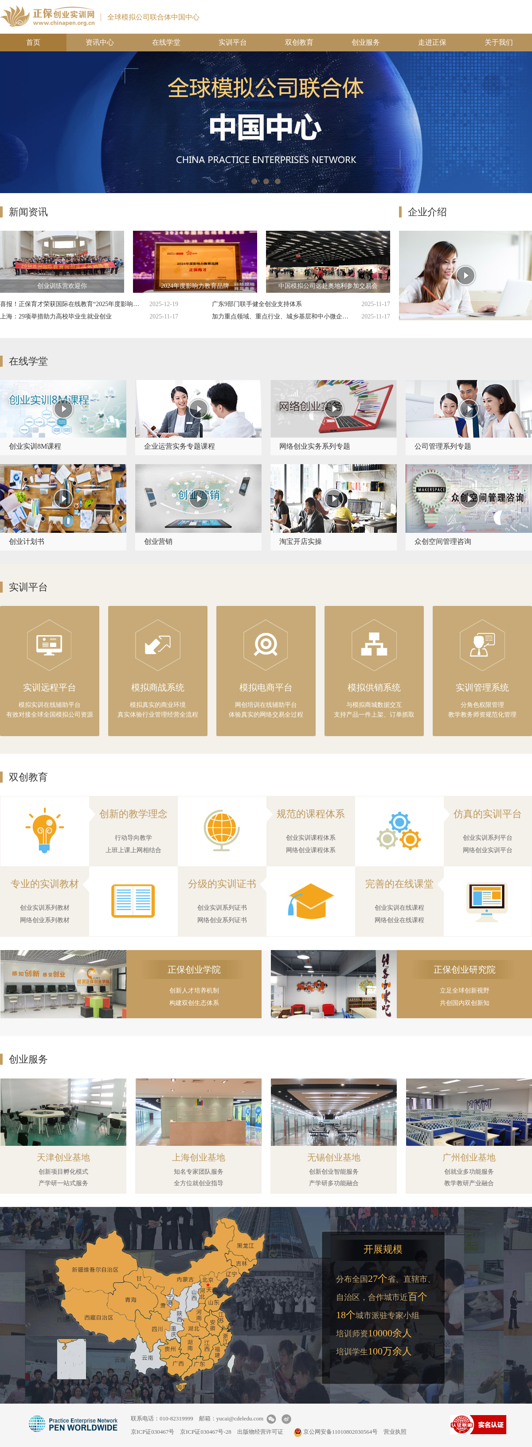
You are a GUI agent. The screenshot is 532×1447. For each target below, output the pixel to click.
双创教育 (299, 42)
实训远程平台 (49, 687)
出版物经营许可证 (260, 1431)
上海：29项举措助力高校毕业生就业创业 (56, 316)
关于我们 (499, 42)
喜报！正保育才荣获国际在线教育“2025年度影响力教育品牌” (71, 304)
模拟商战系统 (157, 687)
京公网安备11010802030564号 (335, 1431)
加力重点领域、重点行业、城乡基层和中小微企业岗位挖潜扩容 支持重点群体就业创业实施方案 (283, 316)
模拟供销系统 (374, 687)
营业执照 (395, 1431)
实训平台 (233, 42)
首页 (33, 42)
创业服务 (366, 42)
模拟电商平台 (266, 687)
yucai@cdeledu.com (239, 1418)
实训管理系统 (482, 687)
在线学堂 (166, 42)
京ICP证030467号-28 (205, 1431)
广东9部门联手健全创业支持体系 (257, 304)
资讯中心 (100, 42)
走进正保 (432, 42)
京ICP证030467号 (152, 1431)
